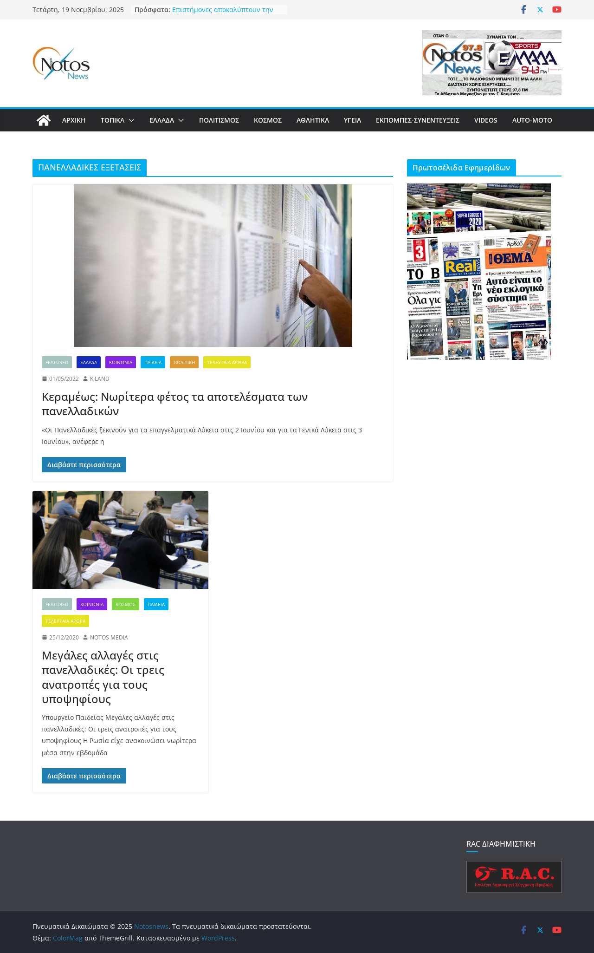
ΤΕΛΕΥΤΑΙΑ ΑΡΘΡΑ (227, 362)
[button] (129, 120)
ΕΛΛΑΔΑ (161, 120)
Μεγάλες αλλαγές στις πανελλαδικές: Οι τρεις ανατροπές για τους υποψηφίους (103, 676)
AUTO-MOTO (532, 120)
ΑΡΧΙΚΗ (74, 120)
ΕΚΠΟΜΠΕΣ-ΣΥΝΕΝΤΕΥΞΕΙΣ (417, 120)
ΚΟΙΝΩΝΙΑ (120, 362)
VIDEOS (485, 120)
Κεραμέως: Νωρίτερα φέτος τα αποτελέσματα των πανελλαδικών (175, 403)
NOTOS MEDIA (109, 637)
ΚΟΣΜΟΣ (268, 120)
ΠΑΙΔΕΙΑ (152, 362)
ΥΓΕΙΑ (352, 120)
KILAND (100, 379)
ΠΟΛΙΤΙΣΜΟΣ (219, 120)
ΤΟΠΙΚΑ (112, 120)
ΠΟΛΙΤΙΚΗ (184, 362)
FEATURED (56, 362)
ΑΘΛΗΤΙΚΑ (313, 120)
